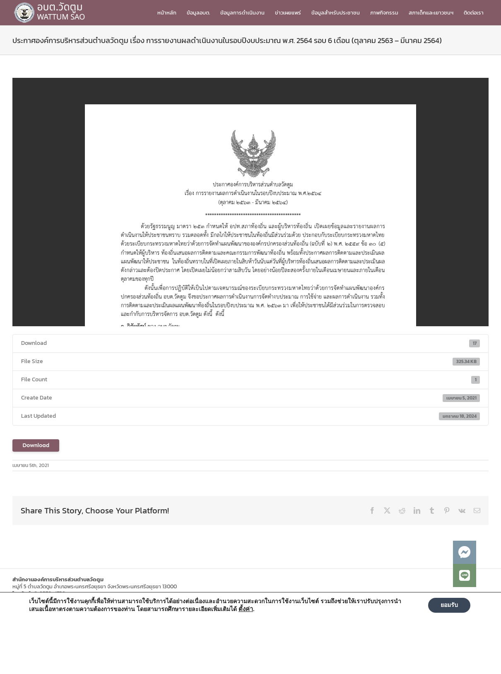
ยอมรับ (449, 605)
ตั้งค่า (245, 608)
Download (35, 445)
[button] (464, 575)
